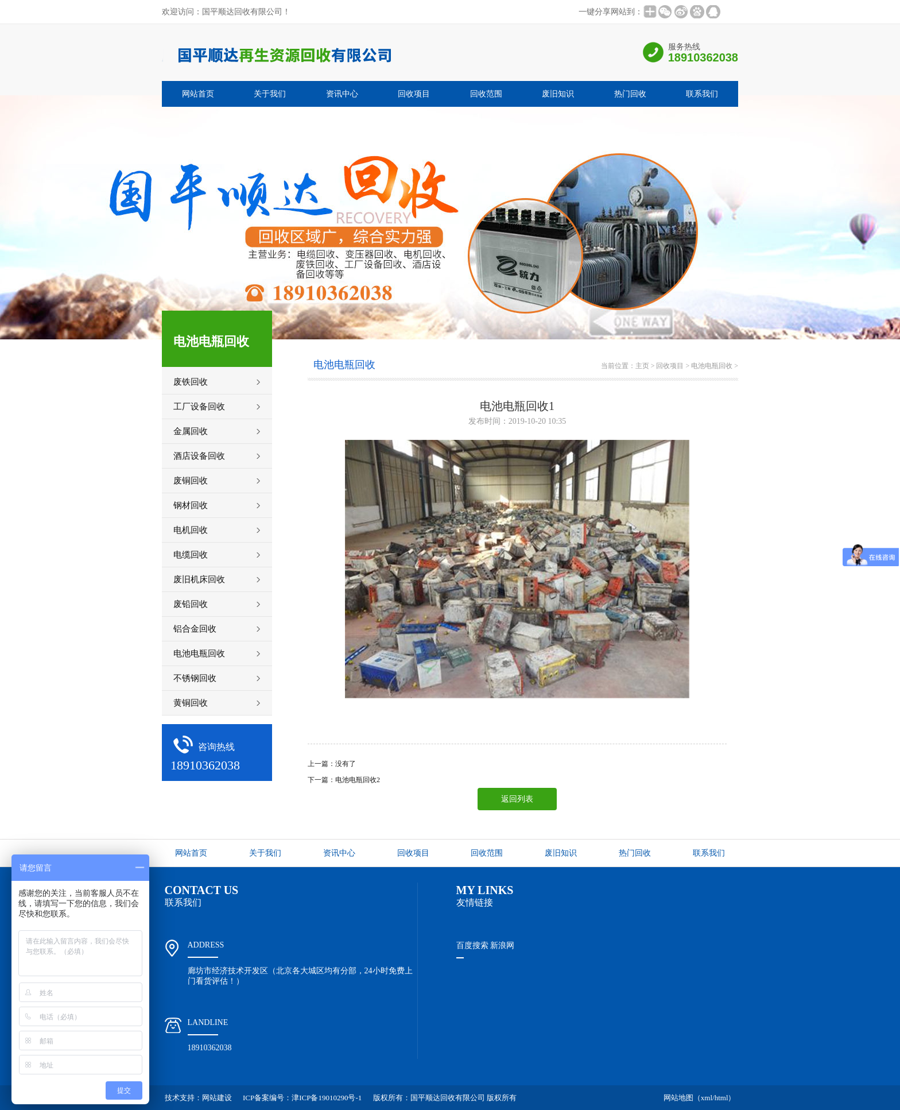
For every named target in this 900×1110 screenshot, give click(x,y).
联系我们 (702, 94)
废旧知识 (558, 94)
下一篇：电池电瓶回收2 (344, 780)
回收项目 (414, 94)
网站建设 (217, 1097)
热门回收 (630, 94)
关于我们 (270, 94)
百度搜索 (472, 945)
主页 (642, 366)
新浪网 (502, 945)
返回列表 (517, 799)
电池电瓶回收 (711, 366)
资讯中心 (342, 94)
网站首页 (198, 94)
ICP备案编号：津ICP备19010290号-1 (302, 1097)
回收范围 (486, 94)
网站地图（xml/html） (700, 1097)
